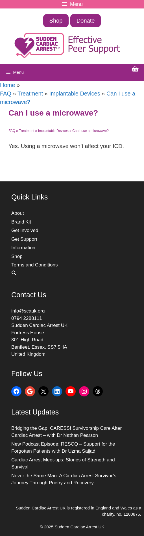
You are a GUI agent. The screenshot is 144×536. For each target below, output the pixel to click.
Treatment (30, 93)
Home (7, 85)
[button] (14, 274)
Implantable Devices (74, 93)
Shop (56, 21)
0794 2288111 (26, 318)
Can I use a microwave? (90, 131)
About (17, 213)
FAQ (5, 93)
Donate (86, 21)
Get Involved (24, 230)
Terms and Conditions (34, 265)
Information (23, 247)
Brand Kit (21, 222)
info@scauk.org (28, 311)
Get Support (24, 239)
